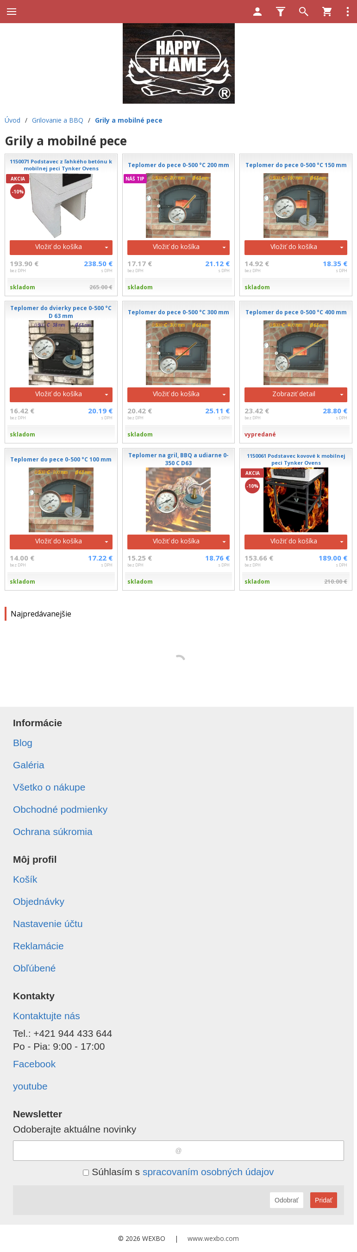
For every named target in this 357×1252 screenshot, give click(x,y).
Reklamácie (38, 946)
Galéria (28, 765)
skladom (22, 287)
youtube (30, 1086)
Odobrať (287, 1200)
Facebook (34, 1064)
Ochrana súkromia (53, 831)
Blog (22, 742)
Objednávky (38, 901)
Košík (25, 879)
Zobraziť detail (293, 393)
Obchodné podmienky (60, 809)
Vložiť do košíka (58, 246)
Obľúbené (34, 968)
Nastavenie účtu (48, 923)
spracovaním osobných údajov (208, 1171)
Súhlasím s (178, 1171)
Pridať (323, 1200)
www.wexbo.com (213, 1238)
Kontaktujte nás (46, 1015)
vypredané (260, 434)
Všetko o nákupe (49, 787)
